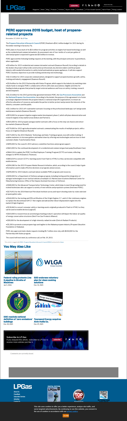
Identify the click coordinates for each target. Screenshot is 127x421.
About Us (16, 392)
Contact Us (17, 401)
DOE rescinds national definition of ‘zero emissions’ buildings (18, 319)
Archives (61, 9)
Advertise (16, 399)
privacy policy (72, 411)
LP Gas (25, 38)
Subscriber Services (19, 396)
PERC (21, 242)
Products (54, 9)
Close (66, 415)
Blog (47, 9)
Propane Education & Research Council (24, 43)
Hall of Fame (106, 9)
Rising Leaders (117, 9)
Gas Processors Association (70, 95)
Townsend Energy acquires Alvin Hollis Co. (47, 320)
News (43, 9)
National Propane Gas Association (22, 97)
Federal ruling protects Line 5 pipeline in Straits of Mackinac (17, 280)
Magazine (36, 9)
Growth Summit (92, 9)
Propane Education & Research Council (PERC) (38, 242)
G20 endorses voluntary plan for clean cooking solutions (46, 280)
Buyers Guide (70, 9)
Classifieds (79, 9)
